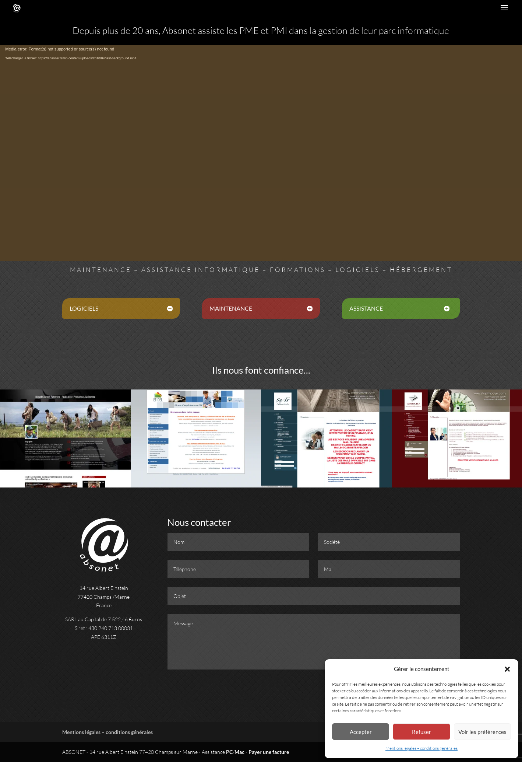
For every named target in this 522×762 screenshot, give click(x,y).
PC (229, 752)
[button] (507, 669)
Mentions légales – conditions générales (421, 748)
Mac (239, 752)
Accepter (361, 731)
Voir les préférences (482, 731)
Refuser (421, 731)
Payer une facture (268, 752)
